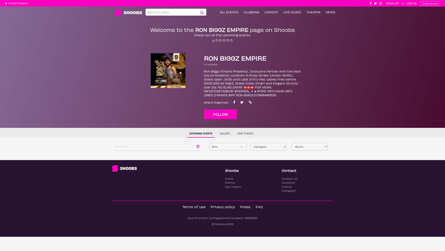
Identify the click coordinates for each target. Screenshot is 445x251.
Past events (245, 133)
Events (230, 182)
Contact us (289, 178)
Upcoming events (200, 133)
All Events (229, 12)
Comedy (271, 12)
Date (215, 146)
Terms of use (193, 207)
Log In (411, 3)
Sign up (392, 3)
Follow (220, 114)
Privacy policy (223, 207)
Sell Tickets (233, 186)
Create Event (430, 3)
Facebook (288, 182)
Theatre (313, 12)
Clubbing (251, 12)
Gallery (225, 133)
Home (229, 178)
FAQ (259, 207)
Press (245, 207)
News (330, 12)
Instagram (289, 190)
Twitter (287, 186)
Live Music (292, 12)
